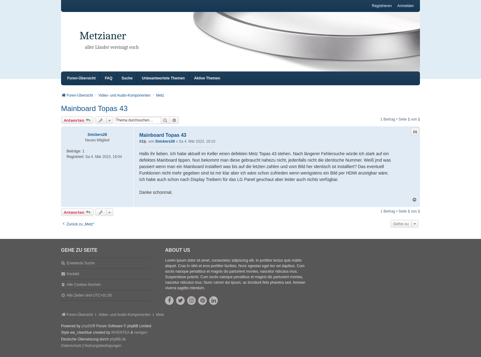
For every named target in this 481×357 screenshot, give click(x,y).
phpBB (87, 326)
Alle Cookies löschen (84, 284)
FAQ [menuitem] (109, 78)
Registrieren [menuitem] (382, 6)
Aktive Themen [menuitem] (207, 78)
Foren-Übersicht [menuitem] (81, 78)
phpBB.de (118, 339)
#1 (141, 141)
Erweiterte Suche (80, 263)
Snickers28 (97, 134)
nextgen (140, 332)
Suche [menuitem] (127, 78)
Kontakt (73, 274)
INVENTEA (120, 332)
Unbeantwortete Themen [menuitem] (163, 78)
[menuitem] (71, 346)
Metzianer (102, 35)
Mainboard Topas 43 (94, 108)
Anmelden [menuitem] (405, 6)
